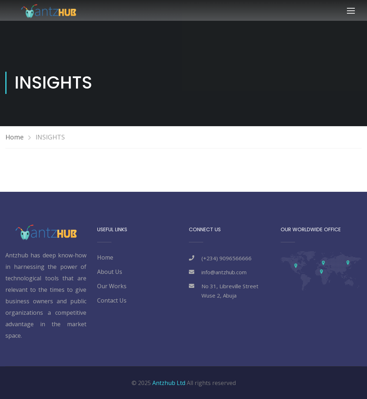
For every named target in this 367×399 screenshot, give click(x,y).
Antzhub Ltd (169, 383)
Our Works (112, 286)
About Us (109, 272)
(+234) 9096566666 (226, 258)
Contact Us (112, 300)
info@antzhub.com (224, 272)
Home (14, 137)
